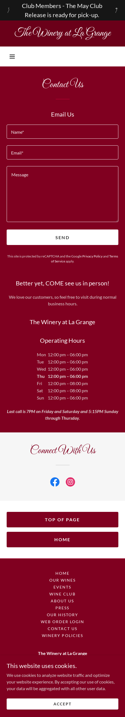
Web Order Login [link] (62, 621)
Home (62, 539)
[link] (62, 33)
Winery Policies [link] (62, 635)
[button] (12, 56)
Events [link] (62, 587)
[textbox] (62, 132)
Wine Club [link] (62, 594)
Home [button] (62, 573)
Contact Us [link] (62, 628)
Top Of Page (62, 519)
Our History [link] (62, 614)
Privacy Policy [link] (92, 256)
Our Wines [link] (62, 580)
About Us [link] (62, 601)
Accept (62, 711)
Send (62, 237)
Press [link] (62, 607)
